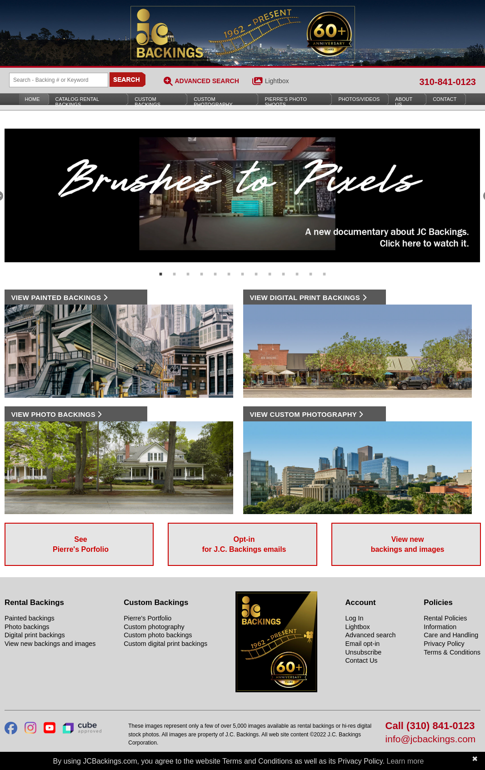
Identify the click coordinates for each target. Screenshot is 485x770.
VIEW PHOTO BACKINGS (56, 414)
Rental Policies (445, 618)
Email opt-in (362, 643)
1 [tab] (160, 269)
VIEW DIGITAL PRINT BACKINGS (308, 297)
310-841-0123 (447, 82)
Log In (354, 618)
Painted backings (30, 618)
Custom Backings (147, 101)
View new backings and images (408, 544)
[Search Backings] (58, 80)
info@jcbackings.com (430, 739)
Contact (444, 99)
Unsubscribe (363, 652)
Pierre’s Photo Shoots (286, 101)
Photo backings (27, 626)
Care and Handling (451, 635)
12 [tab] (310, 269)
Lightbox (277, 81)
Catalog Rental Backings (77, 101)
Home (32, 99)
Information (440, 626)
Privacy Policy (444, 643)
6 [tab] (229, 269)
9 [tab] (270, 269)
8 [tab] (256, 269)
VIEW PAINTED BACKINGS (59, 297)
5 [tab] (215, 269)
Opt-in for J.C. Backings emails (244, 544)
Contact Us (361, 660)
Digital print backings (35, 635)
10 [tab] (283, 269)
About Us (403, 101)
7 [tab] (242, 269)
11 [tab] (297, 269)
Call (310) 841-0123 (430, 726)
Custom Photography (213, 101)
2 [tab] (174, 269)
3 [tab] (188, 269)
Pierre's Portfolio (147, 618)
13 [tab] (324, 269)
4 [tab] (201, 269)
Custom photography (154, 626)
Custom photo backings (158, 635)
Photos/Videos (359, 99)
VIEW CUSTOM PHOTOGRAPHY (306, 414)
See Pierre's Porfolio (81, 544)
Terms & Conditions (452, 652)
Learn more (405, 761)
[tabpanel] (243, 195)
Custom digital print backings (165, 643)
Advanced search (370, 635)
